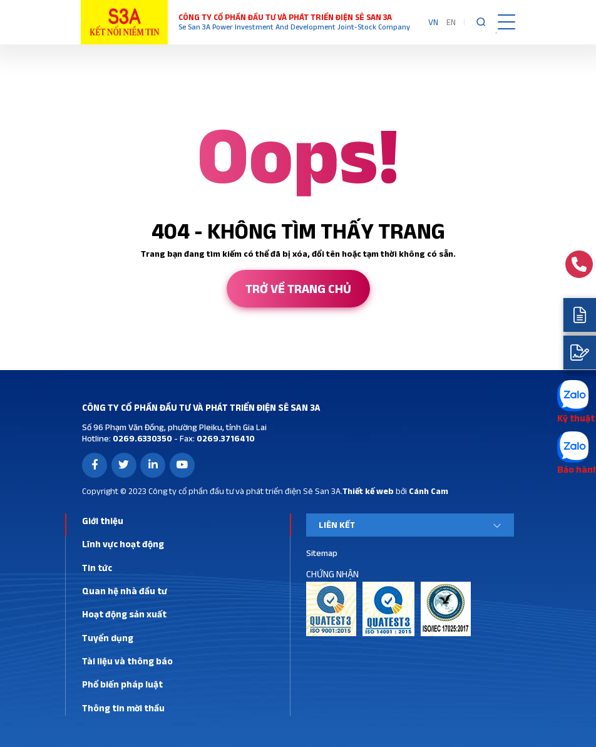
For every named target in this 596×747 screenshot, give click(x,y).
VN (433, 22)
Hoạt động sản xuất (124, 614)
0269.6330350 (141, 438)
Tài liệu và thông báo (127, 661)
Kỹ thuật (576, 418)
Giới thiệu (102, 520)
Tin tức (97, 567)
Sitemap (321, 553)
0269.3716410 (225, 438)
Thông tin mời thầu (123, 708)
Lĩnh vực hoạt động (123, 543)
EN (451, 22)
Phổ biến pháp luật (122, 684)
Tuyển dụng (107, 637)
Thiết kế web (368, 491)
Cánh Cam (428, 491)
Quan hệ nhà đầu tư (124, 590)
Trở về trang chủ (298, 289)
